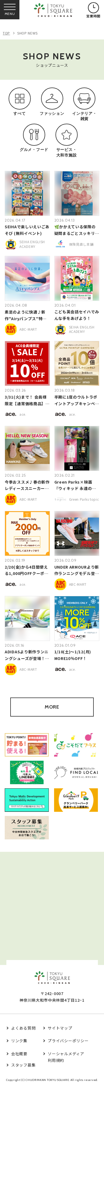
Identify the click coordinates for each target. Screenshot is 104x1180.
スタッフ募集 (23, 1065)
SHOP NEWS (27, 33)
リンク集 (19, 1040)
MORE (52, 707)
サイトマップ (60, 1028)
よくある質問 (23, 1028)
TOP (6, 33)
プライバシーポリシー (68, 1040)
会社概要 (19, 1053)
